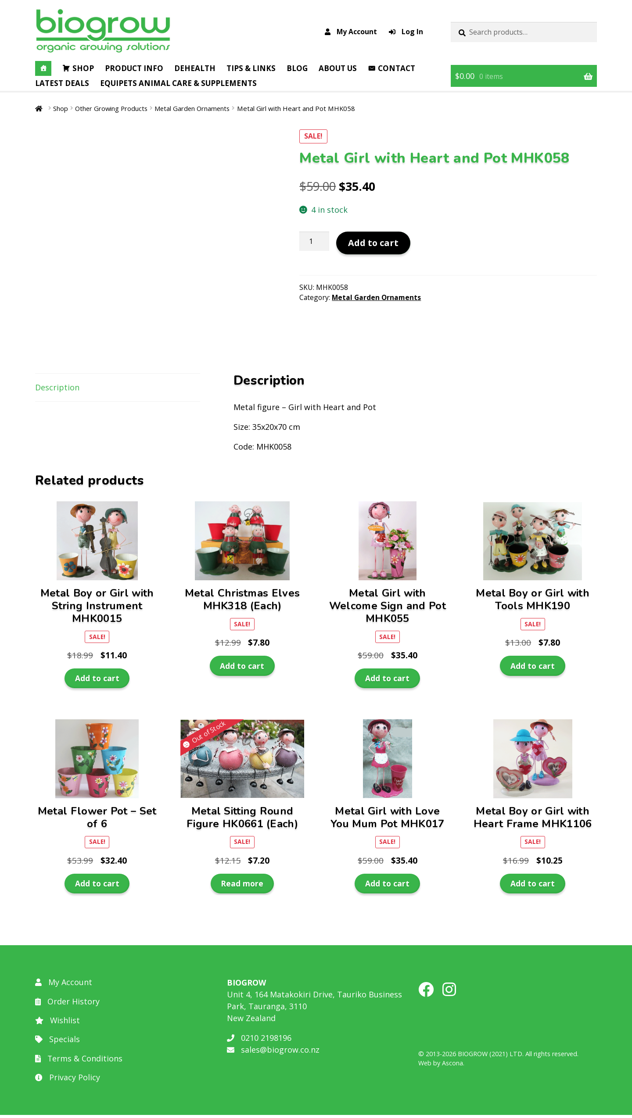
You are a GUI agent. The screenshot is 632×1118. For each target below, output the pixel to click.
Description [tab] (57, 391)
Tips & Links (251, 68)
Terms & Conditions (79, 1061)
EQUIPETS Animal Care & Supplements (178, 83)
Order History (67, 1004)
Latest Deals (62, 83)
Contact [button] (396, 68)
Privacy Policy (67, 1080)
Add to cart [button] (97, 681)
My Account (351, 31)
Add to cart (373, 243)
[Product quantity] (314, 241)
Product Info (134, 68)
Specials (57, 1042)
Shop (83, 68)
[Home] (43, 68)
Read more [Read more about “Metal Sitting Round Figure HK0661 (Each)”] (242, 886)
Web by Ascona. (441, 1066)
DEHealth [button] (194, 68)
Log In (406, 31)
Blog (297, 68)
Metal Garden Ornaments (195, 108)
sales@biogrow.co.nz (273, 1052)
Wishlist (57, 1023)
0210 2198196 (259, 1041)
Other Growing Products (112, 108)
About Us (338, 68)
